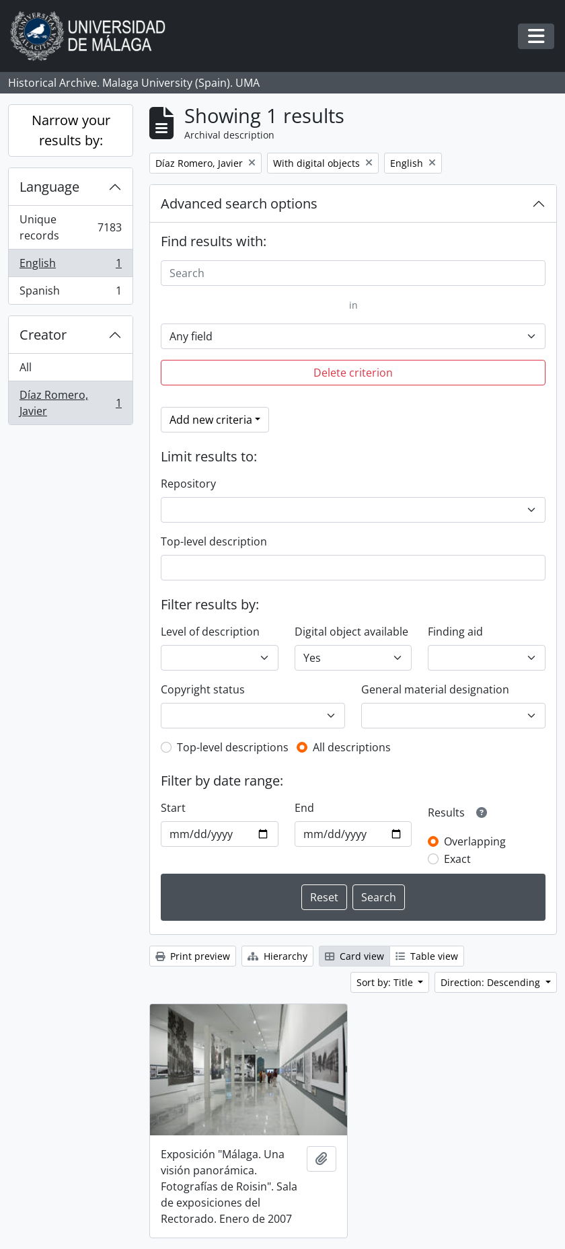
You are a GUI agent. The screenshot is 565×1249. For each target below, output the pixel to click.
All (26, 367)
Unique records (70, 227)
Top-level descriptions (233, 747)
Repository (188, 483)
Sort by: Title (386, 982)
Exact (457, 858)
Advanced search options (239, 203)
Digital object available (351, 631)
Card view (354, 956)
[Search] (353, 273)
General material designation (435, 689)
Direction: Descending (492, 982)
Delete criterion (353, 372)
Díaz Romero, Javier (70, 402)
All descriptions (352, 747)
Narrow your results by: (71, 130)
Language (49, 187)
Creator (43, 335)
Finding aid (455, 631)
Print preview (192, 956)
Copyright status (203, 689)
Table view (427, 956)
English (70, 266)
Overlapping (475, 841)
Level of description (210, 631)
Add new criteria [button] (211, 419)
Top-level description (214, 541)
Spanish (70, 293)
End (304, 807)
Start (173, 807)
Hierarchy (277, 956)
